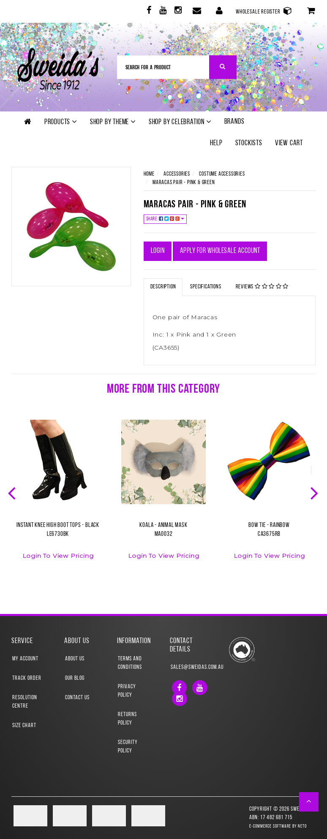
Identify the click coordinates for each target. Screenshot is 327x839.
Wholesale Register (264, 10)
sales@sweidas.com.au (190, 667)
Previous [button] (12, 492)
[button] (309, 802)
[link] (148, 11)
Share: (165, 219)
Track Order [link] (26, 678)
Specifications (205, 287)
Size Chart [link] (24, 725)
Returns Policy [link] (127, 718)
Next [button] (315, 492)
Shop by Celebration (180, 122)
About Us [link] (74, 659)
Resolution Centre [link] (24, 702)
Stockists (248, 143)
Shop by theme (113, 122)
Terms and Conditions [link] (130, 663)
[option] (58, 494)
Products (60, 122)
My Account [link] (25, 659)
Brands (234, 122)
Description (163, 287)
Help (216, 143)
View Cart (289, 143)
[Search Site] (223, 67)
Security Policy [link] (128, 746)
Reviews (262, 286)
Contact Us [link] (77, 698)
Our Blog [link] (74, 678)
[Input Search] (163, 67)
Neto (302, 826)
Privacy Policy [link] (127, 691)
